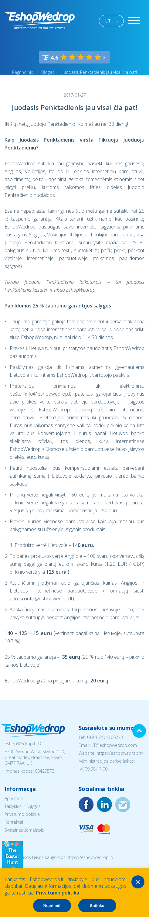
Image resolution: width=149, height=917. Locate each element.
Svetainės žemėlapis (24, 830)
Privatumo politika (22, 814)
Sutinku (97, 905)
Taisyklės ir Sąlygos (23, 806)
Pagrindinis (22, 72)
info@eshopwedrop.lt (48, 393)
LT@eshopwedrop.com (114, 745)
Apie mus (14, 798)
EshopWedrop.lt (74, 375)
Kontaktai (14, 822)
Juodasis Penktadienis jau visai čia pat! (100, 72)
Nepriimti (51, 905)
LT (108, 21)
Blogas (47, 72)
